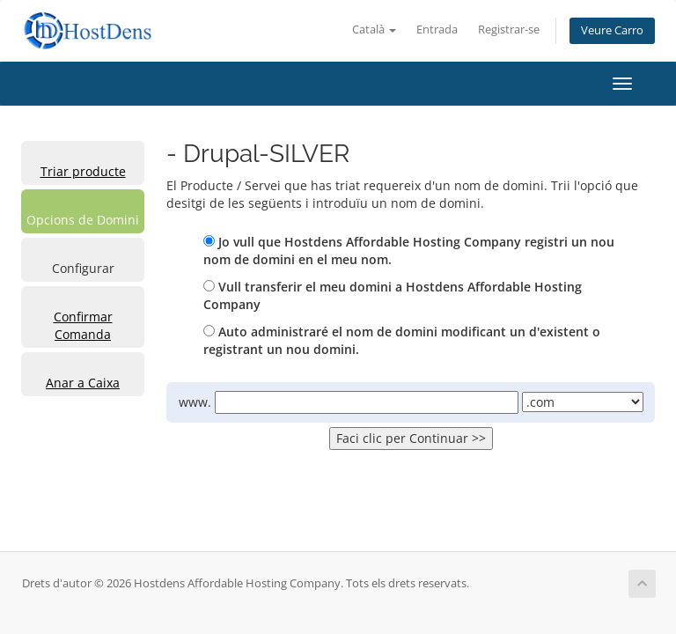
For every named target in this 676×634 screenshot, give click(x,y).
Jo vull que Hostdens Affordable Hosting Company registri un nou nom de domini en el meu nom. (408, 250)
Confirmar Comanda (83, 325)
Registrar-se (509, 29)
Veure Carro (612, 30)
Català (374, 29)
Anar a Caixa (83, 382)
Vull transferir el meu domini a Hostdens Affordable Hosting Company (392, 295)
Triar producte (83, 171)
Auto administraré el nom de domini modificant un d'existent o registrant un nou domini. (401, 340)
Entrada (437, 29)
